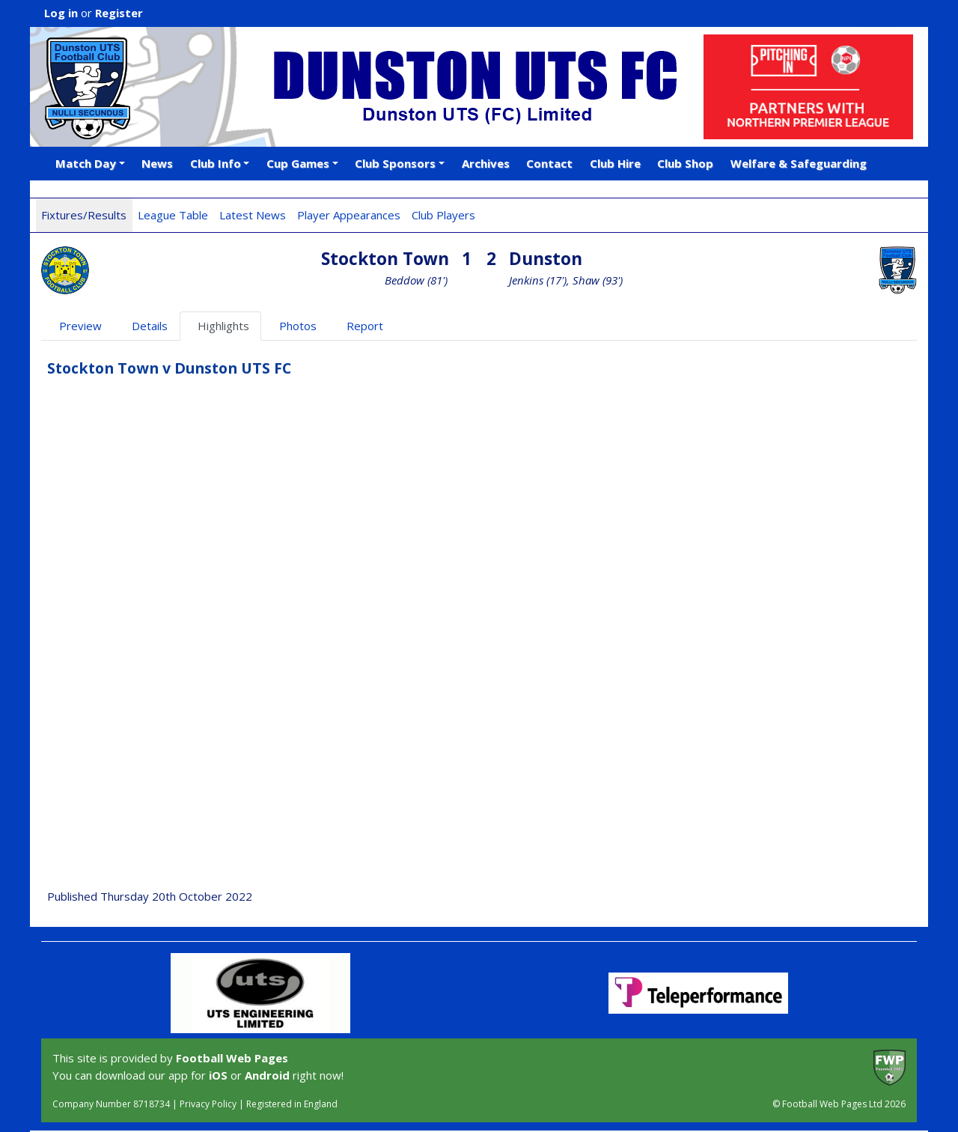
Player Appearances (348, 214)
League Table (173, 214)
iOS (218, 1075)
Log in (61, 12)
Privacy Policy (208, 1104)
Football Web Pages (232, 1057)
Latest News (252, 214)
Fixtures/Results (83, 214)
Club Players (443, 214)
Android (267, 1075)
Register (119, 12)
